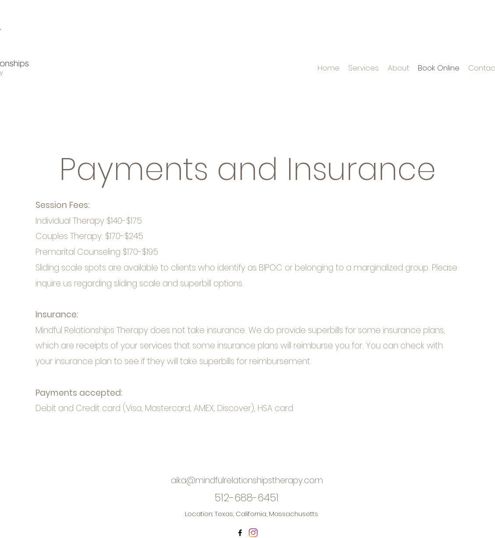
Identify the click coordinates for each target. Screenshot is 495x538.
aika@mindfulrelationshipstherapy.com (247, 480)
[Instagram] (253, 532)
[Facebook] (240, 532)
